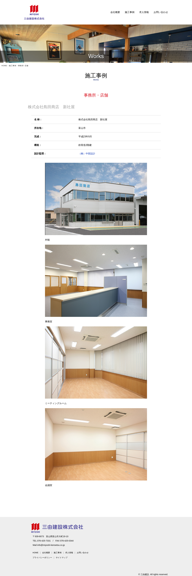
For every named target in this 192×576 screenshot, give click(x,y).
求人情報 (144, 12)
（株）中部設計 (86, 153)
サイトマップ (62, 557)
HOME (35, 552)
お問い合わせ (161, 12)
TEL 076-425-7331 (42, 541)
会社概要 (115, 12)
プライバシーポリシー (42, 557)
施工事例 (129, 12)
